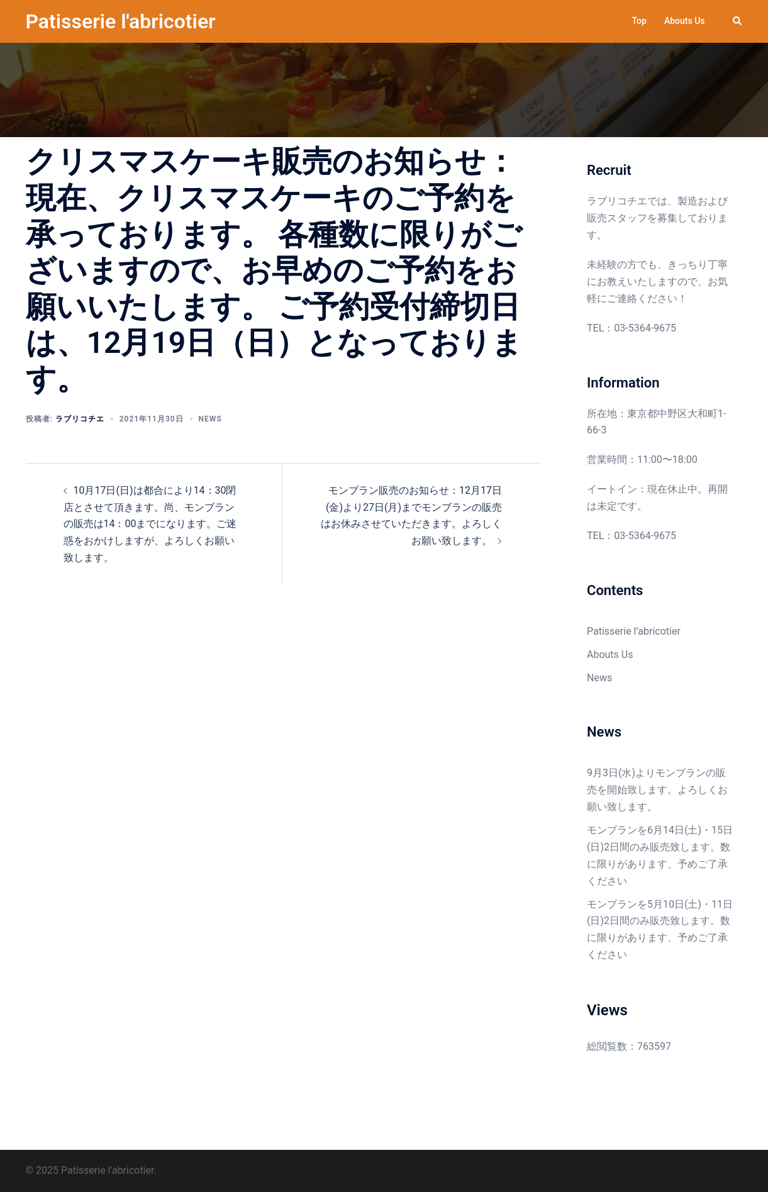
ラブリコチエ (79, 419)
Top (639, 21)
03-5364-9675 (645, 328)
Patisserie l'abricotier (121, 21)
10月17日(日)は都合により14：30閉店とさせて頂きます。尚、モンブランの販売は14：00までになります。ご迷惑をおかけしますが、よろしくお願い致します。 (150, 524)
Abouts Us (684, 21)
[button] (738, 21)
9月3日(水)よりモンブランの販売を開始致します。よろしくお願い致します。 (657, 790)
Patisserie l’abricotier (634, 631)
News (210, 419)
